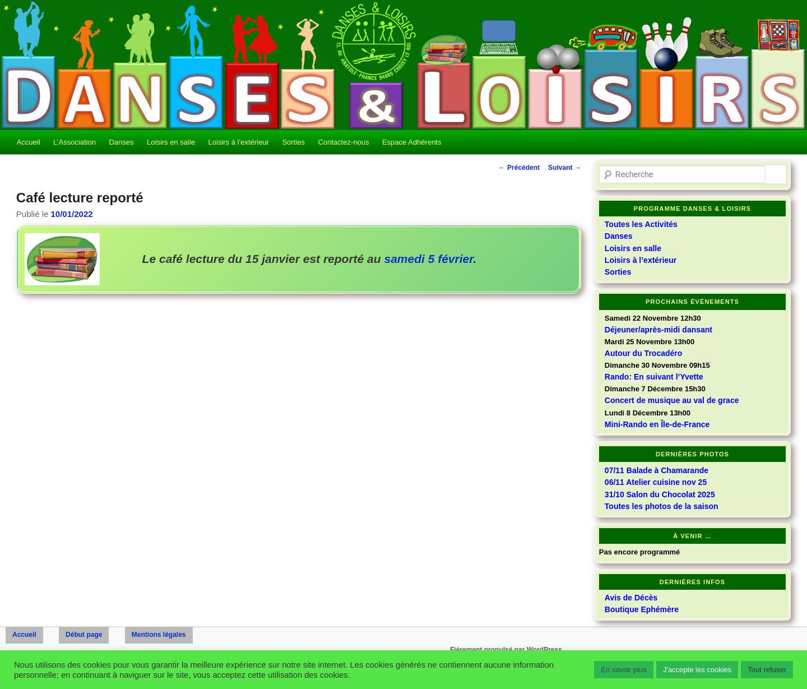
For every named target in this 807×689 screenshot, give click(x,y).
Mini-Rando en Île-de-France (657, 424)
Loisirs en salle (171, 142)
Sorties (293, 142)
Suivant (564, 168)
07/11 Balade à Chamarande (656, 470)
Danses (121, 142)
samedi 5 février (428, 258)
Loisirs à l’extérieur (238, 142)
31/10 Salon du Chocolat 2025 (660, 494)
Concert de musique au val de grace (672, 400)
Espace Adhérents (412, 142)
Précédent (519, 168)
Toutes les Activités (641, 224)
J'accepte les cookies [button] (697, 669)
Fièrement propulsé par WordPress (506, 650)
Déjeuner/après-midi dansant (658, 329)
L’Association (74, 142)
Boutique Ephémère (642, 609)
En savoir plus (624, 669)
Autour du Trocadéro (643, 353)
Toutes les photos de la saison (661, 506)
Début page (84, 635)
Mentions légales (159, 635)
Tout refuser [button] (767, 669)
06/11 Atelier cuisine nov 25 (656, 482)
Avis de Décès (631, 597)
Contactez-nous (343, 142)
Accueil (28, 142)
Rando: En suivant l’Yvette (654, 376)
